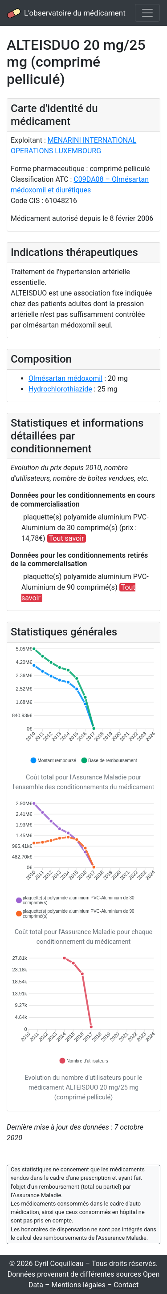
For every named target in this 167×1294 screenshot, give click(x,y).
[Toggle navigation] (147, 13)
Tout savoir (66, 538)
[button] (53, 760)
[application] (83, 705)
